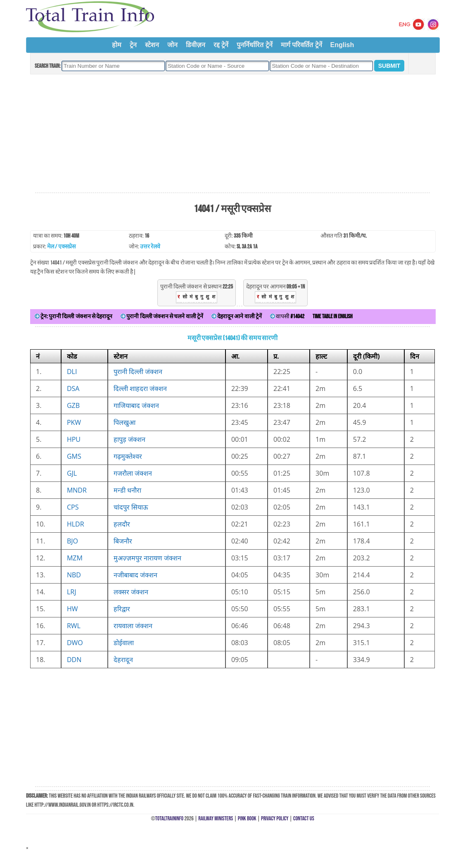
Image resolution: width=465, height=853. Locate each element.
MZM (75, 557)
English (342, 44)
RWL (74, 625)
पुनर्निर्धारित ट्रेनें (254, 44)
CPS (72, 507)
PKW (74, 422)
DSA (73, 388)
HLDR (75, 524)
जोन (172, 44)
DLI (72, 371)
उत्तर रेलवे (150, 246)
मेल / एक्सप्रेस (61, 246)
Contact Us (303, 818)
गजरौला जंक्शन (133, 473)
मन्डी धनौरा (127, 490)
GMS (74, 456)
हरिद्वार (122, 608)
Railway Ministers (215, 818)
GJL (72, 473)
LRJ (71, 591)
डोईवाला (124, 642)
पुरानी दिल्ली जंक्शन (138, 371)
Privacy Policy (275, 818)
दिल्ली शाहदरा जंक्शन (140, 388)
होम (116, 44)
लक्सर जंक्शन (131, 591)
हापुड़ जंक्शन (129, 439)
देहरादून (123, 659)
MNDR (77, 490)
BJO (72, 541)
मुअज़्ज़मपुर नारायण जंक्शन (147, 557)
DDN (74, 659)
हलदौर (122, 524)
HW (72, 608)
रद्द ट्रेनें (221, 44)
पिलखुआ (124, 422)
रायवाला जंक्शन (133, 625)
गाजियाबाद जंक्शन (136, 405)
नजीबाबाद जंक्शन (135, 574)
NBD (74, 574)
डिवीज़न (195, 44)
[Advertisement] (232, 134)
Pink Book (247, 818)
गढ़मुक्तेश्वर (128, 456)
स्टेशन (152, 44)
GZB (73, 405)
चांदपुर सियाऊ (131, 507)
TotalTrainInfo (169, 818)
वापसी (287, 316)
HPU (74, 439)
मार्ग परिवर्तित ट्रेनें (301, 44)
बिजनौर (123, 541)
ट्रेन (133, 44)
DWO (75, 642)
